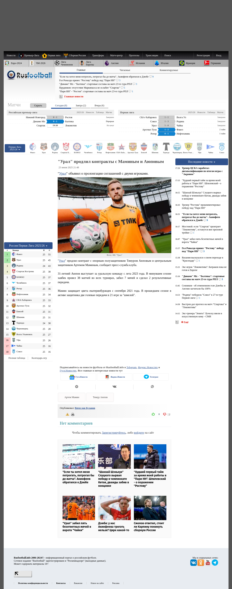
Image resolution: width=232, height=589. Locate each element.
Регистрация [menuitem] (203, 55)
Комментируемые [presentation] (169, 70)
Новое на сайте (97, 583)
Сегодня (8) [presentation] (61, 105)
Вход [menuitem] (218, 55)
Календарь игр (39, 358)
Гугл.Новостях (68, 370)
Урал (62, 173)
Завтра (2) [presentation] (81, 105)
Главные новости (73, 96)
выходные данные (95, 560)
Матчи (109, 112)
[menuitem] (76, 55)
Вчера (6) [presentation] (99, 105)
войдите (139, 432)
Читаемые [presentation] (125, 70)
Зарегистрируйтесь (114, 432)
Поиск (167, 55)
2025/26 (80, 112)
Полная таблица (16, 358)
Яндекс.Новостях (148, 367)
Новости (90, 112)
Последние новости (201, 161)
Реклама (115, 583)
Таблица (100, 112)
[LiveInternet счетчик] (23, 576)
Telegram (132, 367)
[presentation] (34, 104)
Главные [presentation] (81, 69)
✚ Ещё (184, 322)
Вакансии (78, 583)
